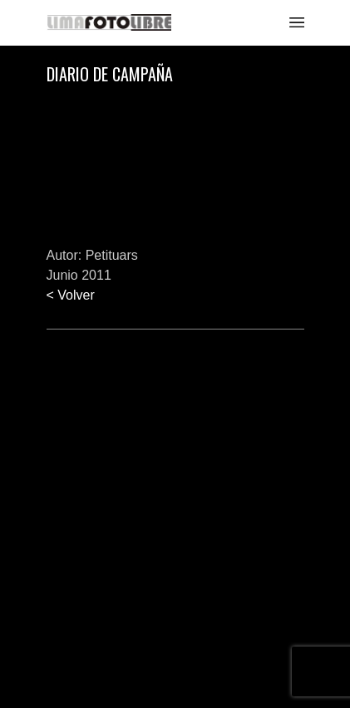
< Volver (71, 295)
